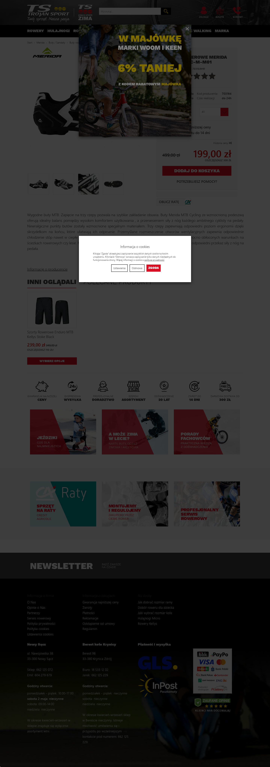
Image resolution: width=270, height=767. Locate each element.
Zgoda (153, 268)
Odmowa (137, 268)
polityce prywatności (154, 260)
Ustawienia (119, 268)
